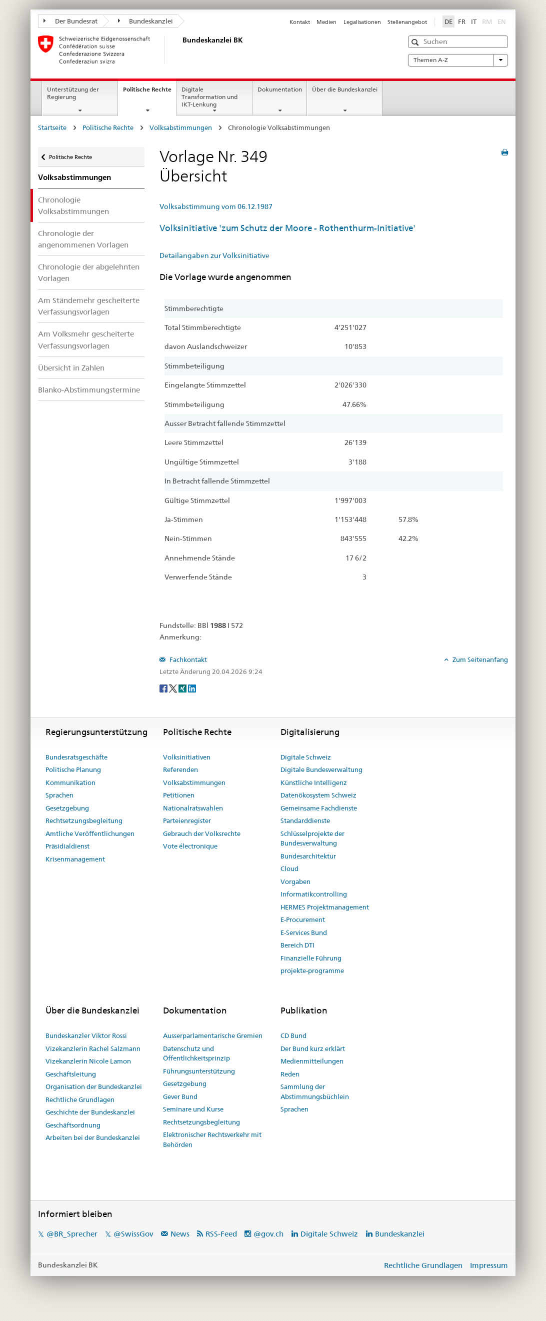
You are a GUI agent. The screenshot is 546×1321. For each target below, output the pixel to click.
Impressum (489, 1265)
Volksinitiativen (186, 757)
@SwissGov (133, 1233)
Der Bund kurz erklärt (312, 1048)
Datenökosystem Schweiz (318, 795)
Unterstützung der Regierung (73, 93)
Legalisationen (362, 22)
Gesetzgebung (67, 808)
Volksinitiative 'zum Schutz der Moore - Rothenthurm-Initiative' (288, 228)
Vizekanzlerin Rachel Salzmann (93, 1048)
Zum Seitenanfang (479, 660)
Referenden (180, 770)
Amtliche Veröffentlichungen (90, 834)
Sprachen (60, 795)
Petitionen (178, 795)
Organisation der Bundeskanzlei (94, 1086)
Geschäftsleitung (71, 1074)
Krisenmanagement (75, 859)
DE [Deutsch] (448, 22)
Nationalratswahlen (193, 808)
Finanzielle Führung (311, 958)
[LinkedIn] (192, 688)
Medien (326, 22)
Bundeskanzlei (146, 21)
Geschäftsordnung (73, 1125)
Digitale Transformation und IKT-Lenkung (210, 97)
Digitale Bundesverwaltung (321, 770)
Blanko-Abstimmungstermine (89, 389)
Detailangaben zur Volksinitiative (215, 256)
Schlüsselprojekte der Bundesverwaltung (312, 839)
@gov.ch (269, 1233)
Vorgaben (295, 882)
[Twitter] (173, 688)
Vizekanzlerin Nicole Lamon (88, 1061)
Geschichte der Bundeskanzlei (90, 1112)
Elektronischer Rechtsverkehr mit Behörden (212, 1139)
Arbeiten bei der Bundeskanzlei (93, 1138)
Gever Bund (180, 1096)
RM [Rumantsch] (487, 22)
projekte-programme (312, 970)
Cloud (289, 868)
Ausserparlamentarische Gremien (212, 1036)
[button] (416, 42)
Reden (290, 1074)
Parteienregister (187, 820)
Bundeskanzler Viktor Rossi (86, 1036)
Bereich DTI (297, 945)
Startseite (52, 128)
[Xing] (183, 688)
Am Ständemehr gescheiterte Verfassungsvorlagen (89, 306)
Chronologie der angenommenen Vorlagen (83, 239)
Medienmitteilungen (312, 1061)
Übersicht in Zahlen (71, 367)
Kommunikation (71, 782)
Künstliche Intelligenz (313, 782)
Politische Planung (73, 770)
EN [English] (502, 22)
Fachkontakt (187, 660)
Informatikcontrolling (313, 894)
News (180, 1233)
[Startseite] (180, 50)
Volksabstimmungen (181, 128)
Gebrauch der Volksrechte (201, 834)
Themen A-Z (458, 60)
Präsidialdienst (68, 846)
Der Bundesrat (71, 21)
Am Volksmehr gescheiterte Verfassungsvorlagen (86, 339)
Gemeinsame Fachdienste (318, 808)
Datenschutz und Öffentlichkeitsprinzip (196, 1053)
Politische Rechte (149, 92)
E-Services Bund (303, 932)
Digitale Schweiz (305, 757)
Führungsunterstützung (199, 1071)
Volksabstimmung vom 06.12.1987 (216, 206)
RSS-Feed (221, 1233)
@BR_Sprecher (72, 1233)
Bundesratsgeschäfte (77, 757)
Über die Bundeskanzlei (345, 89)
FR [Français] (462, 22)
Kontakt (300, 22)
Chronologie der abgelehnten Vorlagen (89, 272)
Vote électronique (190, 846)
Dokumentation (280, 89)
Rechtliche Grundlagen (80, 1100)
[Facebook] (164, 688)
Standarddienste (305, 820)
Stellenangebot (407, 22)
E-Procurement (302, 920)
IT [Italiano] (473, 22)
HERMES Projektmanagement (324, 907)
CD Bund (293, 1036)
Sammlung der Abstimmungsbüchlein (314, 1091)
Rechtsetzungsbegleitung (84, 820)
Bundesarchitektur (308, 856)
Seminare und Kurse (193, 1109)
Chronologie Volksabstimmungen (73, 205)
